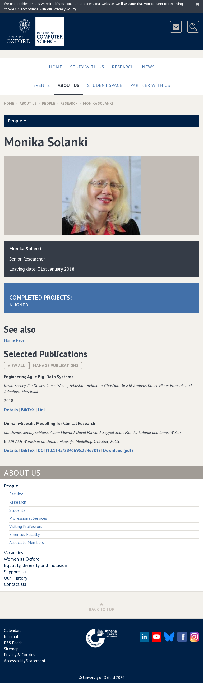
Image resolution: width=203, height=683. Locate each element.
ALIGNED (18, 305)
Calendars (12, 630)
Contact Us (15, 584)
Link (42, 409)
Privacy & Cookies (19, 654)
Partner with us (150, 85)
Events (41, 85)
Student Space (104, 85)
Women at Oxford (22, 559)
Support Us (15, 572)
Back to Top (101, 607)
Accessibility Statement (25, 660)
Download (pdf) (118, 450)
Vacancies (13, 553)
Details (11, 409)
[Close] (197, 4)
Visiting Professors (25, 526)
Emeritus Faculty (24, 534)
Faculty (16, 493)
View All (16, 365)
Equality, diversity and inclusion (35, 565)
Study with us (87, 67)
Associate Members (26, 542)
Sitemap (11, 648)
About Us (70, 84)
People (48, 103)
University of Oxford (99, 677)
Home (55, 67)
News (148, 67)
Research (123, 67)
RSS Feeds (13, 642)
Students (17, 510)
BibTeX (28, 409)
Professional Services (28, 518)
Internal (11, 636)
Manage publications (56, 365)
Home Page (14, 340)
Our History (15, 578)
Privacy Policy (64, 9)
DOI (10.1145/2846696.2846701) (69, 450)
